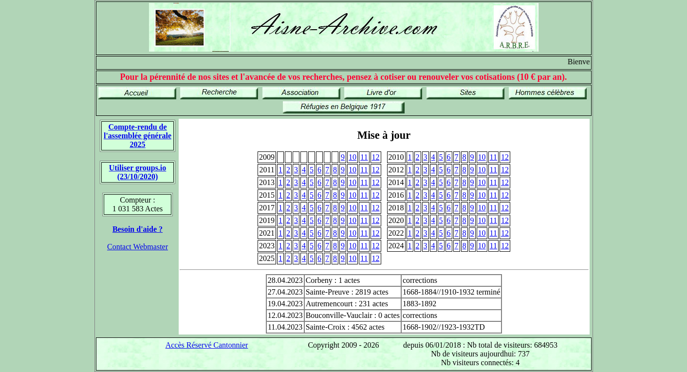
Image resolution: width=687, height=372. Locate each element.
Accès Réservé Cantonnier (207, 345)
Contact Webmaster (137, 246)
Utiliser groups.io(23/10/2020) (138, 172)
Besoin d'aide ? (137, 229)
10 (352, 157)
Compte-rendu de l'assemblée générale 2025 (137, 136)
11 (364, 157)
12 (376, 157)
